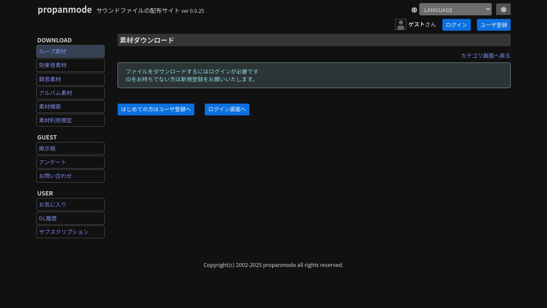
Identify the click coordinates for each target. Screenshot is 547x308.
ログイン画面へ (227, 109)
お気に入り (53, 204)
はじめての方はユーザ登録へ (156, 109)
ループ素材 (52, 51)
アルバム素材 (55, 93)
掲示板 (47, 148)
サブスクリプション (64, 232)
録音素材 (50, 79)
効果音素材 (53, 65)
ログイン (456, 25)
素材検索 (50, 106)
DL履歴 (48, 218)
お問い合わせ (55, 176)
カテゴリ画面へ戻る (486, 55)
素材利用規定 (55, 120)
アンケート (52, 162)
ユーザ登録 (493, 25)
